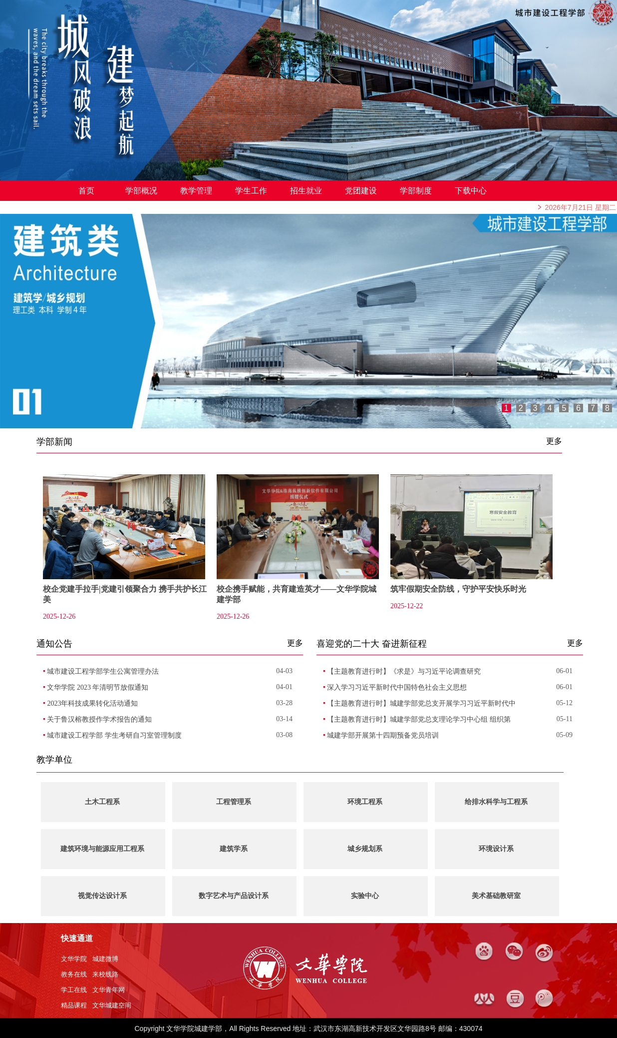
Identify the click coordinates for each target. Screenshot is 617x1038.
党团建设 (361, 190)
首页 (86, 190)
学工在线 (74, 990)
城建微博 (105, 959)
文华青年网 (108, 990)
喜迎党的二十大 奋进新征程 (371, 644)
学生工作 (251, 190)
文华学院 (74, 959)
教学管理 (196, 190)
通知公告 (54, 644)
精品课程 (74, 1005)
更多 (554, 441)
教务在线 (74, 974)
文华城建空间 (111, 1005)
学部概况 (141, 190)
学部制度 (416, 190)
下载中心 (471, 190)
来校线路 (105, 974)
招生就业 (306, 190)
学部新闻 (54, 442)
